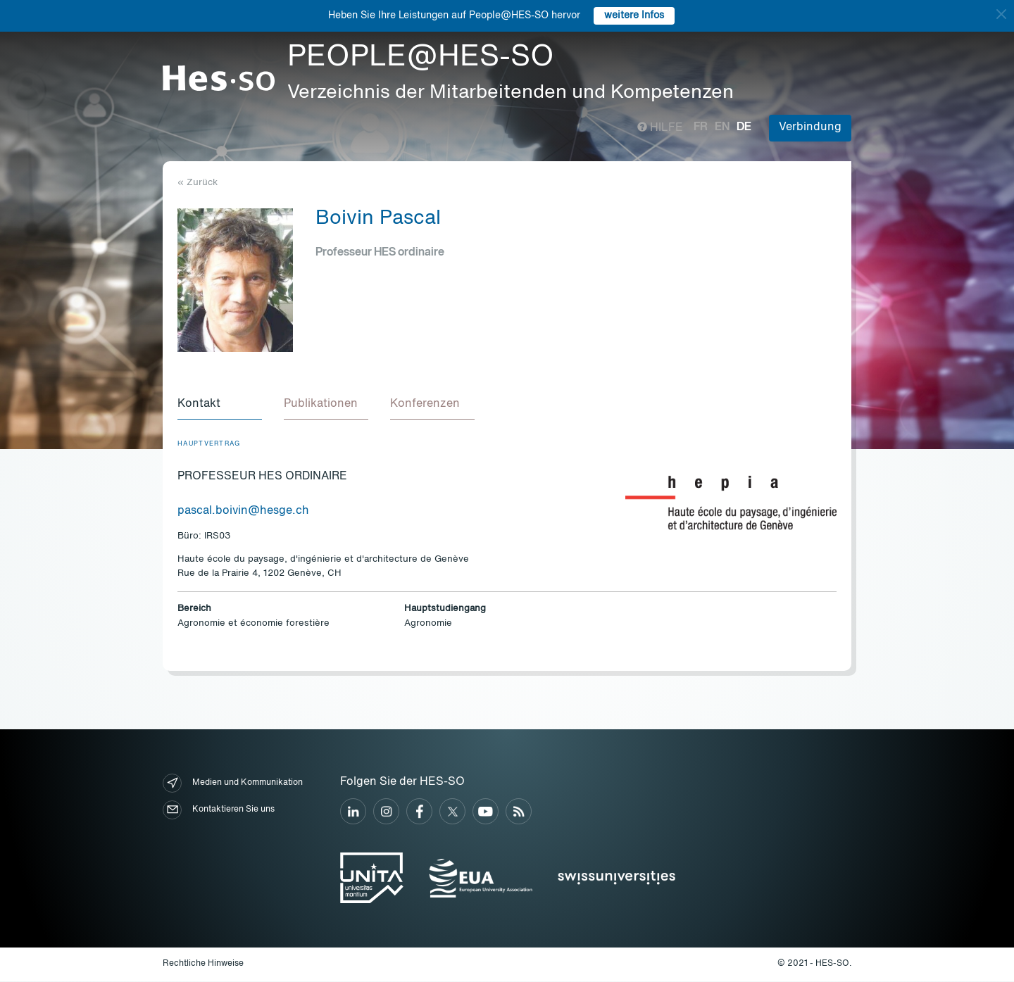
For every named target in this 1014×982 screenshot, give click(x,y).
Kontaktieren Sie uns (219, 810)
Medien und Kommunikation (233, 783)
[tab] (219, 405)
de (744, 127)
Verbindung (810, 127)
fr (701, 127)
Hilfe (660, 128)
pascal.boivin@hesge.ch (243, 511)
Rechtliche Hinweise (203, 964)
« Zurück (197, 182)
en (722, 127)
